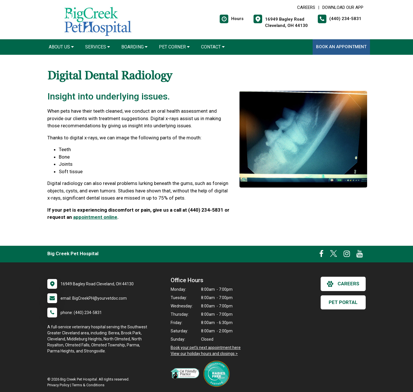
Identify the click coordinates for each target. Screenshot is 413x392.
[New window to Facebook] (321, 255)
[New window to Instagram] (347, 255)
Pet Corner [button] (174, 47)
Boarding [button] (134, 47)
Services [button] (97, 47)
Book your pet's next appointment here (206, 347)
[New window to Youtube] (360, 255)
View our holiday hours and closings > (204, 353)
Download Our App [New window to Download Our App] (342, 7)
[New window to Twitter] (333, 255)
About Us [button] (61, 47)
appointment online (95, 217)
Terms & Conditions (88, 385)
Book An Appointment (341, 46)
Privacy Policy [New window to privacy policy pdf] (58, 385)
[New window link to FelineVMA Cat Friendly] (186, 373)
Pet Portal (343, 302)
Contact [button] (213, 47)
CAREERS (306, 7)
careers (343, 284)
